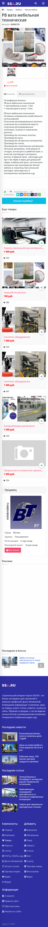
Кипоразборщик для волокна (19, 425)
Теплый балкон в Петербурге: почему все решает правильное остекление (30, 781)
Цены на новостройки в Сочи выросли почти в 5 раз (31, 747)
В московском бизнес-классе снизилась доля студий (30, 736)
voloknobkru (9, 194)
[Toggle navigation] (43, 3)
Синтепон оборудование (17, 336)
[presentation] (7, 665)
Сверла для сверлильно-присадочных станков (31, 805)
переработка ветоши (15, 292)
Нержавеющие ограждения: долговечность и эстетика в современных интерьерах (31, 794)
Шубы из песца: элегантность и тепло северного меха (29, 660)
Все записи (12, 550)
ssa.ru (4, 923)
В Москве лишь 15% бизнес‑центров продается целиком (29, 759)
